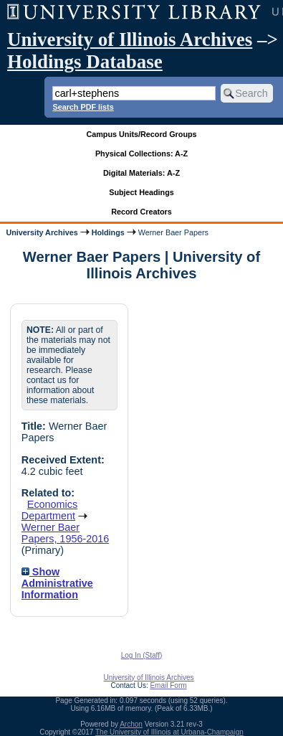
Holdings (108, 232)
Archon (131, 724)
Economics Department (49, 510)
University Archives (41, 232)
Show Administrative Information (57, 583)
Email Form (168, 685)
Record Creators (141, 211)
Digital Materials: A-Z (141, 173)
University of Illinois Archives (129, 39)
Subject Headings (141, 192)
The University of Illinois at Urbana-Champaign (169, 732)
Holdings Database (85, 61)
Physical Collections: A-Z (141, 153)
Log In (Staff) (142, 655)
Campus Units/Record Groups (141, 134)
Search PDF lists (82, 107)
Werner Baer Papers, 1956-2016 (65, 533)
